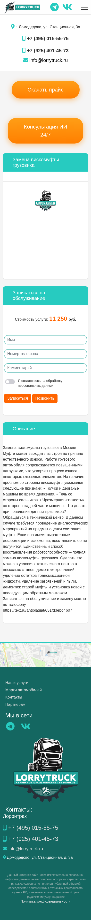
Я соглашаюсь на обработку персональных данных (33, 383)
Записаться (17, 398)
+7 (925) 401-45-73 (45, 50)
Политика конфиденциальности (45, 901)
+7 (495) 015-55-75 (45, 38)
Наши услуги (16, 683)
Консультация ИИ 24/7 (45, 131)
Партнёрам (15, 704)
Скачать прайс (45, 90)
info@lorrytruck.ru (45, 60)
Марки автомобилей (23, 690)
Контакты (13, 697)
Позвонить (44, 398)
